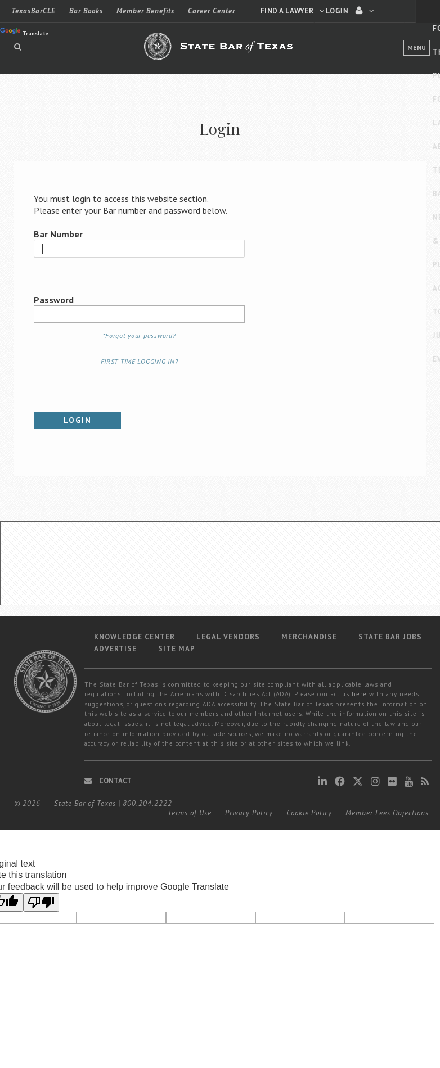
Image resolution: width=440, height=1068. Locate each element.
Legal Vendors (228, 637)
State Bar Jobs (390, 637)
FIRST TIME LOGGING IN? (139, 361)
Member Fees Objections (387, 813)
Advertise (115, 649)
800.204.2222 (147, 803)
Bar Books (86, 11)
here (359, 694)
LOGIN (374, 11)
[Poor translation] (41, 902)
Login (78, 420)
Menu (416, 47)
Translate (24, 32)
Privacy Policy (249, 813)
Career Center (211, 11)
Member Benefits (145, 11)
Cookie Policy (309, 813)
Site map (176, 649)
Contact (108, 781)
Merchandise (309, 637)
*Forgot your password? (139, 335)
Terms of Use (190, 813)
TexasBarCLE (33, 11)
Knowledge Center (134, 637)
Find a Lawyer (293, 11)
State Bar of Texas (85, 803)
